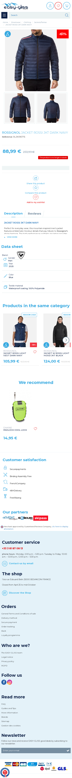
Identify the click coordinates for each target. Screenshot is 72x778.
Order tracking (8, 626)
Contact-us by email (21, 563)
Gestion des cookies (10, 725)
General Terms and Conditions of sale (18, 613)
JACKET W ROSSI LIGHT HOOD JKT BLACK (56, 353)
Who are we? (15, 645)
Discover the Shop (20, 592)
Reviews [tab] (34, 213)
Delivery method (9, 618)
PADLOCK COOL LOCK (15, 429)
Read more (13, 696)
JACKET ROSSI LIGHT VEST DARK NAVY (14, 353)
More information (9, 712)
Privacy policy (7, 661)
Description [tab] (13, 213)
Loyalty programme (10, 635)
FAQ (3, 704)
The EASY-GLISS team (11, 652)
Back (3, 631)
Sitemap (5, 721)
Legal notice (7, 657)
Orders (8, 606)
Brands (4, 717)
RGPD (4, 665)
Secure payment (9, 622)
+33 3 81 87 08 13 (12, 548)
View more (12, 237)
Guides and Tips (8, 708)
